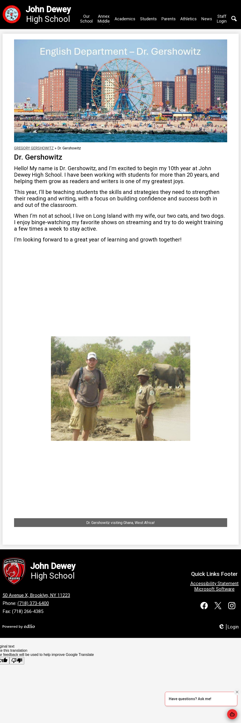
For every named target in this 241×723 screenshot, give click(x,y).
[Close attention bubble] (237, 691)
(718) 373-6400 (33, 603)
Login (228, 627)
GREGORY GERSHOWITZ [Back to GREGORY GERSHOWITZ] (34, 148)
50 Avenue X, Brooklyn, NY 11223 (36, 595)
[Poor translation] (16, 660)
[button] (86, 18)
